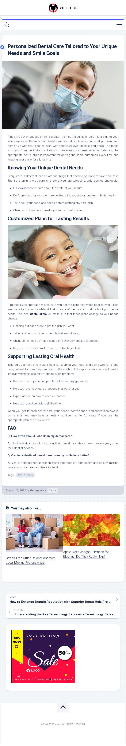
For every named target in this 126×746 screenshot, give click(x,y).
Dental (52, 490)
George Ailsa (38, 490)
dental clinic (38, 314)
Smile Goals (25, 475)
